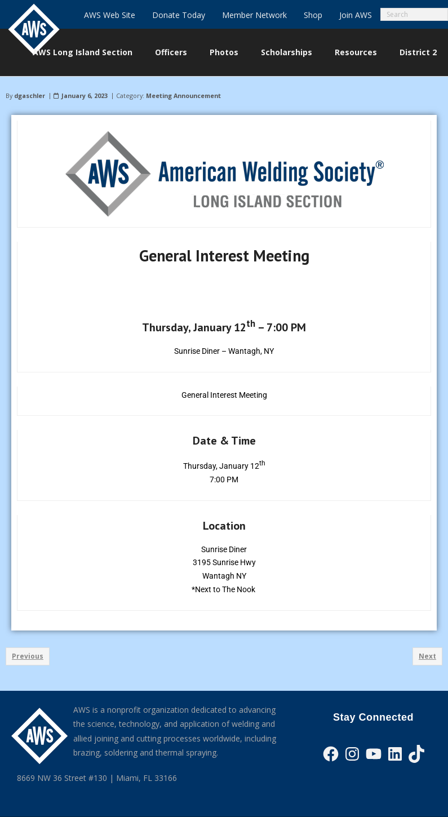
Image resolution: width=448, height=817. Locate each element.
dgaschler (29, 95)
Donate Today (178, 15)
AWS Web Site (109, 15)
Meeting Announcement (183, 95)
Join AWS (355, 15)
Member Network (254, 15)
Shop (313, 15)
